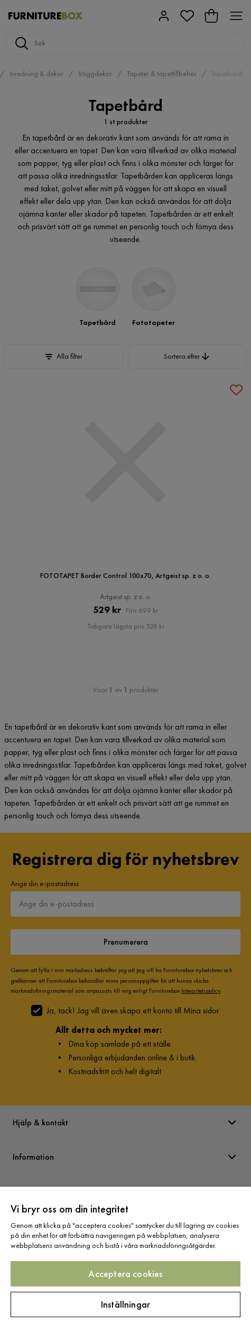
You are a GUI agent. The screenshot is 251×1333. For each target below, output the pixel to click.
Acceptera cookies (125, 1273)
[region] (125, 1260)
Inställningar (125, 1304)
